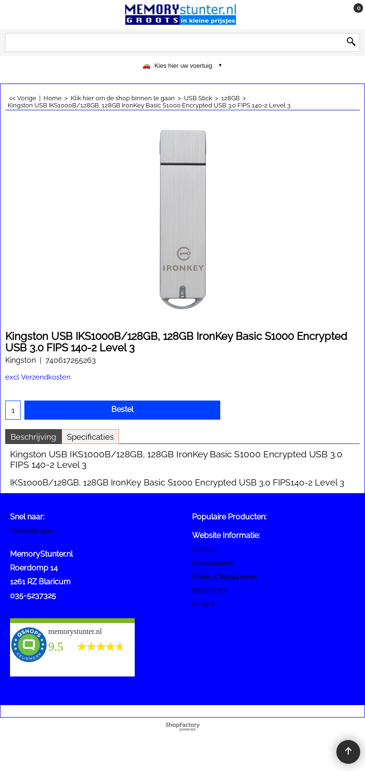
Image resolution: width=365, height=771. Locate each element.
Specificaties (90, 437)
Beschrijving (33, 437)
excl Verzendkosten (38, 377)
